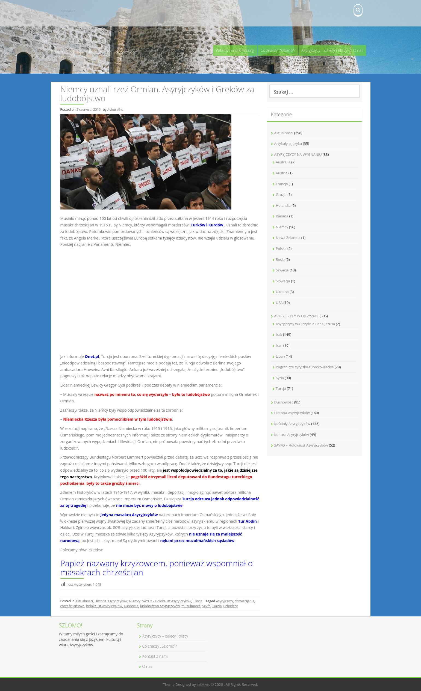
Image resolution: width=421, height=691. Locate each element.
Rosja (280, 259)
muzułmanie (191, 606)
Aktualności (84, 601)
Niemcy (135, 601)
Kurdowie (131, 606)
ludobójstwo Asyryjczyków (160, 606)
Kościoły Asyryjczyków (292, 423)
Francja (282, 183)
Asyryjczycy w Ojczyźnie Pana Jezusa (305, 323)
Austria (282, 172)
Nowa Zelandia (288, 237)
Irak (279, 334)
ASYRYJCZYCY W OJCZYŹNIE (296, 315)
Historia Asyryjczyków (111, 601)
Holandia (283, 205)
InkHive (203, 684)
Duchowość (283, 402)
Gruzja (281, 194)
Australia (283, 162)
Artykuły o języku (288, 143)
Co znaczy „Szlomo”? (278, 50)
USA (279, 302)
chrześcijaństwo (72, 606)
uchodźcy (230, 606)
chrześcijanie (244, 601)
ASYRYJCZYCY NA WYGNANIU (298, 154)
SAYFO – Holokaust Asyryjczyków (301, 445)
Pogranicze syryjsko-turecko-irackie (305, 366)
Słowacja (283, 281)
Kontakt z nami (68, 13)
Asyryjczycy (224, 601)
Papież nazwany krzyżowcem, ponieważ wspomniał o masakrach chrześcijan (156, 568)
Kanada (282, 216)
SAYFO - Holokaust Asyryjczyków (167, 601)
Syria (280, 377)
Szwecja (282, 270)
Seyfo (206, 606)
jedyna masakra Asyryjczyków (129, 514)
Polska (281, 248)
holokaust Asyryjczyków (104, 606)
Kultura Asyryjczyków (291, 434)
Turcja (197, 601)
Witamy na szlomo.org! (235, 50)
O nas (358, 50)
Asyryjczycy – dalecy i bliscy (324, 50)
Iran (279, 345)
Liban (280, 356)
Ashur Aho (115, 109)
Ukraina (282, 291)
